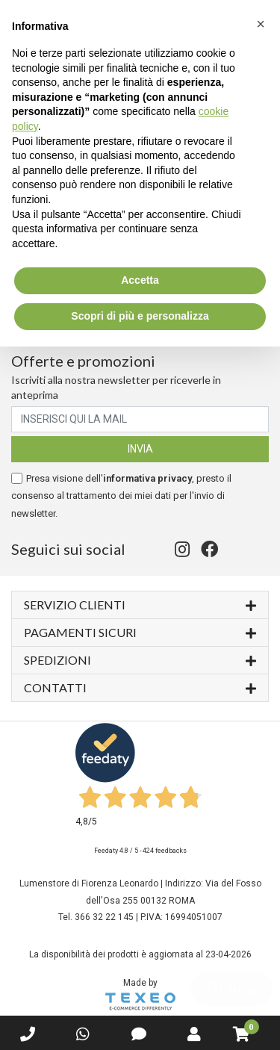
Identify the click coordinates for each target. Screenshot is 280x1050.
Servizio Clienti (140, 604)
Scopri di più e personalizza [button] (139, 316)
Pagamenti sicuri (140, 631)
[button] (261, 24)
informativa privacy (147, 478)
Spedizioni (140, 659)
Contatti (140, 687)
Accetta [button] (140, 280)
